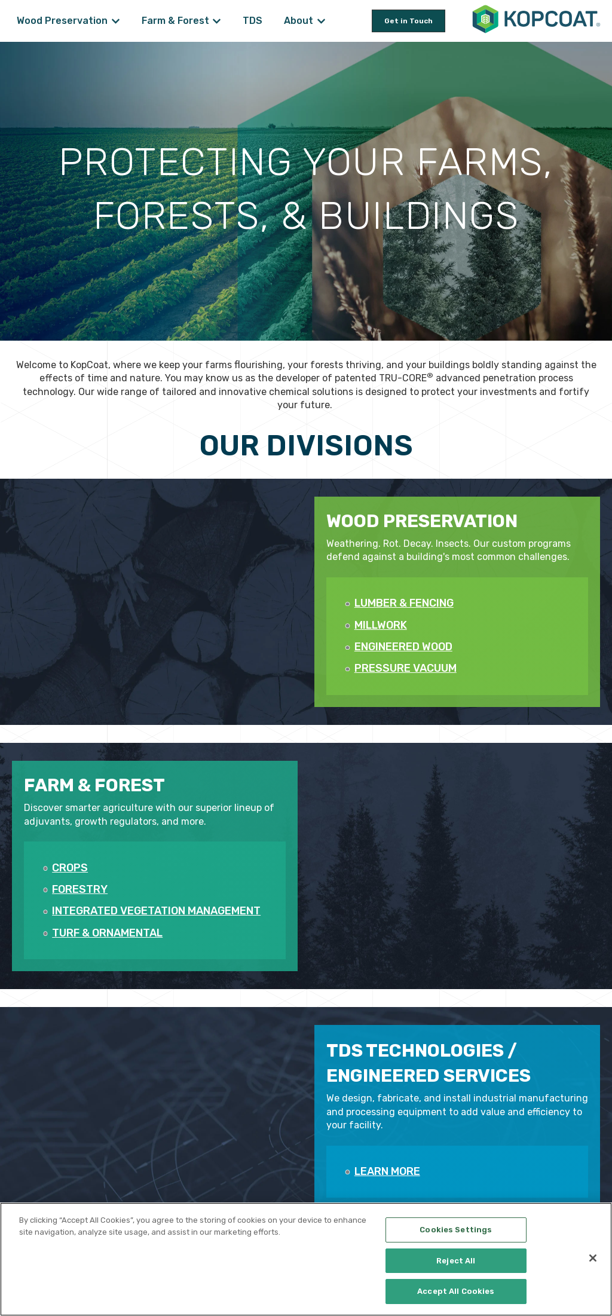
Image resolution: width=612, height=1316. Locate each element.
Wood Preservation (62, 20)
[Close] (593, 1258)
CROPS (70, 867)
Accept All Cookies (455, 1291)
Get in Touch (408, 21)
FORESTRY (80, 889)
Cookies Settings (456, 1229)
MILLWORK (380, 625)
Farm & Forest (175, 20)
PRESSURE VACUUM (405, 668)
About (298, 20)
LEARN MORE (387, 1171)
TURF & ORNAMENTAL (107, 932)
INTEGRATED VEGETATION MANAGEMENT (156, 910)
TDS (252, 20)
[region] (306, 1259)
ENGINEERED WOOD (403, 646)
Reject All (455, 1260)
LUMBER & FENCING (404, 603)
